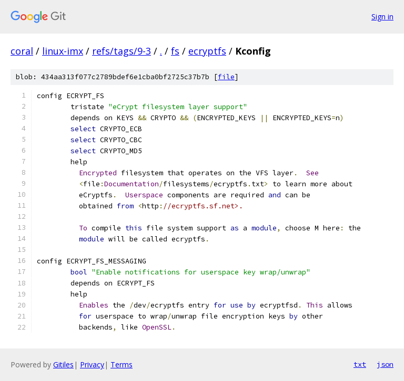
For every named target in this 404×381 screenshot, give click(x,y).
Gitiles (63, 364)
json (385, 364)
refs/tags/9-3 (121, 51)
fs (175, 51)
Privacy (92, 364)
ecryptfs (207, 51)
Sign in (382, 17)
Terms (121, 364)
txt (360, 364)
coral (22, 51)
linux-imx (62, 51)
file (226, 76)
